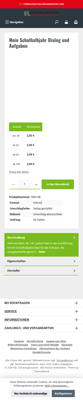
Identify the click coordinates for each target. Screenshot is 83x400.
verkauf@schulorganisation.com (43, 4)
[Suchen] (57, 22)
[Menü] (14, 22)
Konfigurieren (63, 393)
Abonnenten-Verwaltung (23, 348)
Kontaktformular (42, 352)
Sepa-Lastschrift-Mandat (45, 344)
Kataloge (19, 341)
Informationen (16, 320)
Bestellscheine (35, 341)
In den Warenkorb (58, 184)
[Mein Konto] (66, 22)
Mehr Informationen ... (57, 385)
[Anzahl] (24, 184)
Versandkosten (64, 360)
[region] (41, 90)
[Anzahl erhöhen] (36, 184)
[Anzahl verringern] (13, 184)
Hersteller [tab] (41, 270)
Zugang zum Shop (56, 341)
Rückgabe (67, 344)
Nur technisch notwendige (30, 393)
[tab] (41, 245)
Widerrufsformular (18, 344)
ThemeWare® (41, 371)
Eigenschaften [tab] (41, 261)
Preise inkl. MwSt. (19, 171)
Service (10, 311)
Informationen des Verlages (54, 348)
